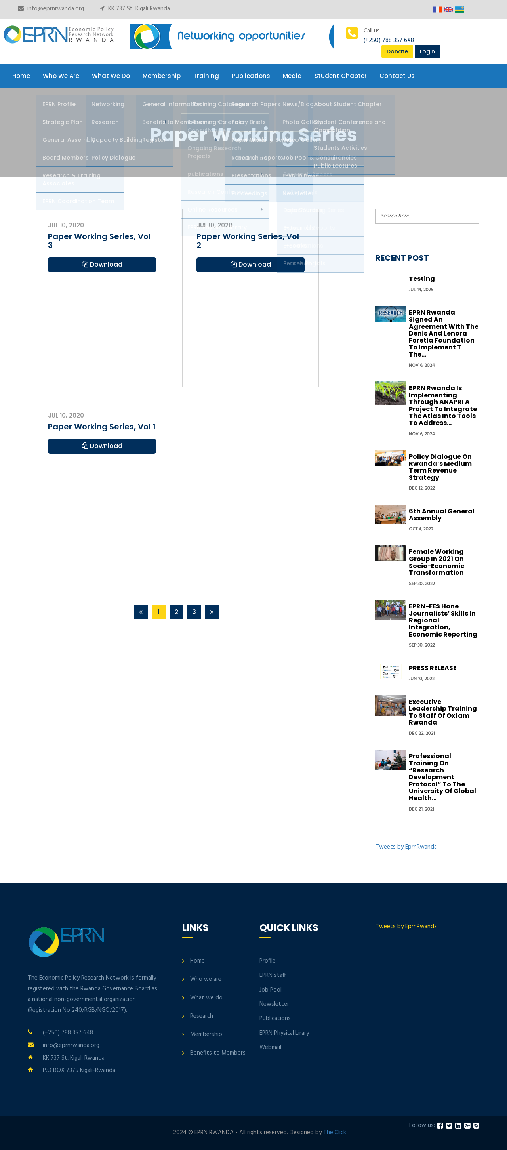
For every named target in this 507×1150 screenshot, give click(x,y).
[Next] (212, 612)
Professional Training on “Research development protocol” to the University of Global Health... (442, 777)
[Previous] (141, 612)
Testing (422, 278)
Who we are (205, 979)
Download (102, 264)
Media (292, 76)
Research (201, 1016)
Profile (267, 961)
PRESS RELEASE (433, 668)
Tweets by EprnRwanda (406, 847)
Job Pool (270, 990)
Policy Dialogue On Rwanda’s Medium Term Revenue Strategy (440, 467)
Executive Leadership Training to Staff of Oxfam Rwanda (443, 712)
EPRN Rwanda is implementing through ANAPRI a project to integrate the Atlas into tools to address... (443, 405)
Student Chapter (340, 76)
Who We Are (61, 76)
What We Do (111, 76)
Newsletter (274, 1004)
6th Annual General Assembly (442, 515)
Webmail (270, 1047)
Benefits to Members (218, 1053)
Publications (251, 76)
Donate (397, 51)
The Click (334, 1132)
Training (206, 76)
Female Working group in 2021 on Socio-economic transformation (436, 562)
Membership (162, 76)
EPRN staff (272, 975)
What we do (206, 998)
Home (21, 76)
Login (427, 51)
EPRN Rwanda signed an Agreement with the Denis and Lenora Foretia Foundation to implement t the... (443, 333)
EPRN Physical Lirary (284, 1033)
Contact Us (397, 76)
